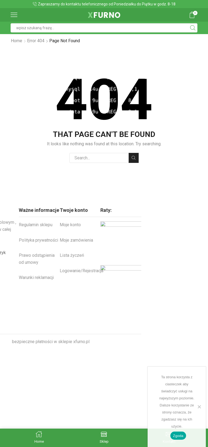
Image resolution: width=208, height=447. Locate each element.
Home (16, 40)
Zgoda (178, 436)
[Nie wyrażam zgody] (199, 406)
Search (134, 158)
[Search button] (192, 28)
